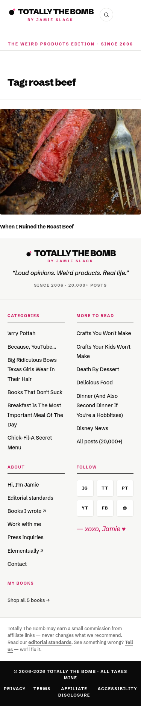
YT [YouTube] (85, 508)
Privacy (15, 688)
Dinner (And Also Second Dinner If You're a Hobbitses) (100, 406)
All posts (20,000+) (99, 441)
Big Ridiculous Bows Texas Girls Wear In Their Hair (32, 369)
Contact (17, 564)
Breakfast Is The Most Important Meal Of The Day (35, 415)
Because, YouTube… (32, 346)
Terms (42, 688)
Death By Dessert (98, 369)
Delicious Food (95, 382)
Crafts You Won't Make (104, 333)
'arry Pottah (21, 333)
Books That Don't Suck (35, 392)
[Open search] (106, 14)
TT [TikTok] (105, 488)
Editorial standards (30, 497)
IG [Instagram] (85, 488)
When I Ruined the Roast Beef (37, 227)
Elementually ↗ (26, 550)
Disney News (92, 428)
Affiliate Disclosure (74, 692)
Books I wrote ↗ (27, 511)
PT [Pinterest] (125, 488)
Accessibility (117, 688)
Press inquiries (26, 537)
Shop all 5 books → (29, 600)
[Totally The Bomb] (51, 14)
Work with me (24, 524)
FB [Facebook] (105, 508)
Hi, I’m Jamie (23, 484)
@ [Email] (125, 508)
